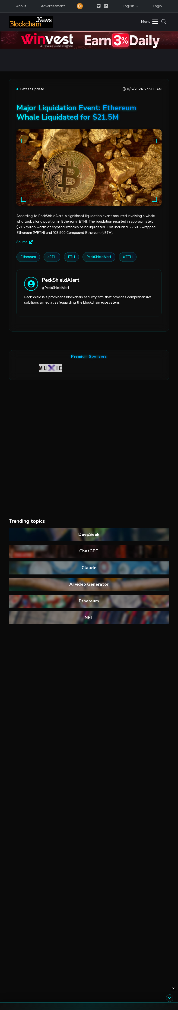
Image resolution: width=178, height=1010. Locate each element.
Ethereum (89, 601)
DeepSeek (89, 534)
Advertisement (53, 6)
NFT (89, 617)
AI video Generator (89, 584)
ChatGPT (89, 551)
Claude (89, 568)
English (129, 6)
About (21, 6)
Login (157, 6)
